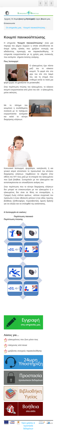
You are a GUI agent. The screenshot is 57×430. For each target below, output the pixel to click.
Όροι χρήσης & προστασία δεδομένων (28, 426)
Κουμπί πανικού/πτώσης (34, 27)
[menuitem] (7, 19)
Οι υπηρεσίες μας (14, 27)
